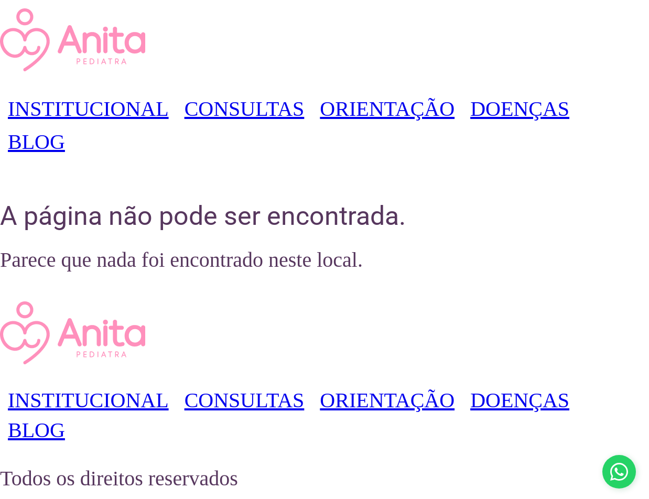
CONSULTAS (245, 109)
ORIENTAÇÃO (387, 109)
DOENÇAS (519, 109)
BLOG (36, 142)
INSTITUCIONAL (88, 109)
